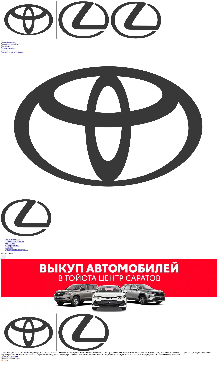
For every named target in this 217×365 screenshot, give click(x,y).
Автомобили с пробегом (10, 44)
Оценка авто (5, 46)
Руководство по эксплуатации (12, 52)
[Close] (2, 40)
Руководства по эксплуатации (16, 250)
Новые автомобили (8, 42)
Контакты (4, 50)
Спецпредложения (8, 48)
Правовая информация (9, 357)
